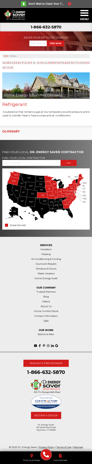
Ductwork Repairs (46, 263)
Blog (46, 296)
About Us (46, 306)
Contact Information (46, 316)
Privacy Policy (46, 447)
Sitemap (78, 447)
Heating (46, 254)
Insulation (46, 249)
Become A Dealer (46, 415)
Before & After (46, 334)
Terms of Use (63, 447)
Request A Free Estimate (46, 363)
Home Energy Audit (46, 278)
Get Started (59, 38)
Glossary (11, 131)
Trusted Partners (46, 291)
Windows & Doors (46, 268)
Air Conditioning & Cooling (46, 259)
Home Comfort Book (46, 311)
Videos (46, 301)
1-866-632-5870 (46, 27)
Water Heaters (46, 273)
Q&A (46, 320)
